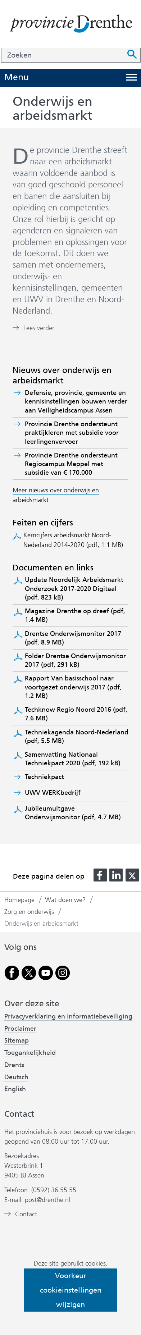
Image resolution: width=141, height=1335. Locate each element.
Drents (14, 1065)
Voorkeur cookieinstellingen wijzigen (70, 1290)
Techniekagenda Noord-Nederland (76, 736)
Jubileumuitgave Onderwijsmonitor (73, 813)
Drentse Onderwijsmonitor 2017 (73, 638)
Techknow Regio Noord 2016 (76, 714)
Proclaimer (20, 1029)
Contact (26, 1214)
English (15, 1089)
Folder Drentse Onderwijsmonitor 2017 (75, 660)
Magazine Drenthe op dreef (75, 615)
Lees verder (38, 328)
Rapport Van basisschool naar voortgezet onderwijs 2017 (73, 687)
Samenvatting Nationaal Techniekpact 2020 (72, 759)
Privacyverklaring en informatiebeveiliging (68, 1016)
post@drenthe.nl (47, 1200)
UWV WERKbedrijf (55, 792)
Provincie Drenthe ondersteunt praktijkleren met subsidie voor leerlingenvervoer (72, 433)
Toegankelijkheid (30, 1053)
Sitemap (16, 1040)
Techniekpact (47, 777)
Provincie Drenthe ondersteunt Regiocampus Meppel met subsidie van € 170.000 (71, 464)
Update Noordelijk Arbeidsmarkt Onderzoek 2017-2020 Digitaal (74, 588)
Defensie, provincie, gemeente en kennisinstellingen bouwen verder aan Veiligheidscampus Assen (76, 401)
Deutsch (16, 1077)
